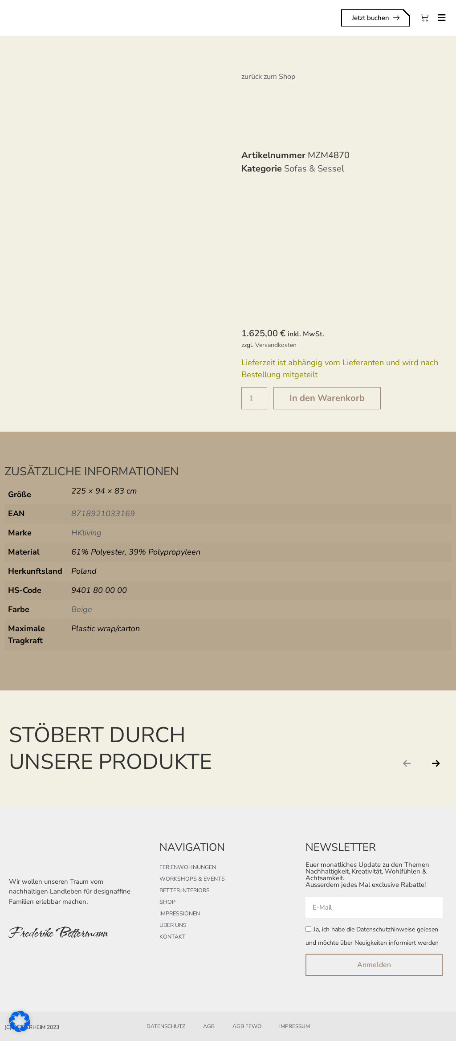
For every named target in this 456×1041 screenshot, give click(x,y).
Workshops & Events (189, 878)
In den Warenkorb (327, 398)
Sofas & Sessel (314, 169)
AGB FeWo (246, 1026)
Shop (166, 902)
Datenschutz (166, 1026)
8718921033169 (103, 513)
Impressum (294, 1026)
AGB (209, 1026)
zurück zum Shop (268, 77)
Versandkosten (276, 345)
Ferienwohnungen (187, 867)
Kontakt (171, 936)
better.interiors (183, 890)
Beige (81, 609)
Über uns (172, 925)
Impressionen (178, 913)
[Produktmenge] (254, 398)
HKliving (86, 532)
